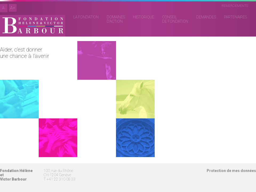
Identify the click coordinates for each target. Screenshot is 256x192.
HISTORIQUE (143, 17)
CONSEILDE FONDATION (175, 19)
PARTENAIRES (235, 17)
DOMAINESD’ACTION (116, 19)
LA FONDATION (86, 17)
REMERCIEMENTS (235, 6)
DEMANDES (206, 17)
